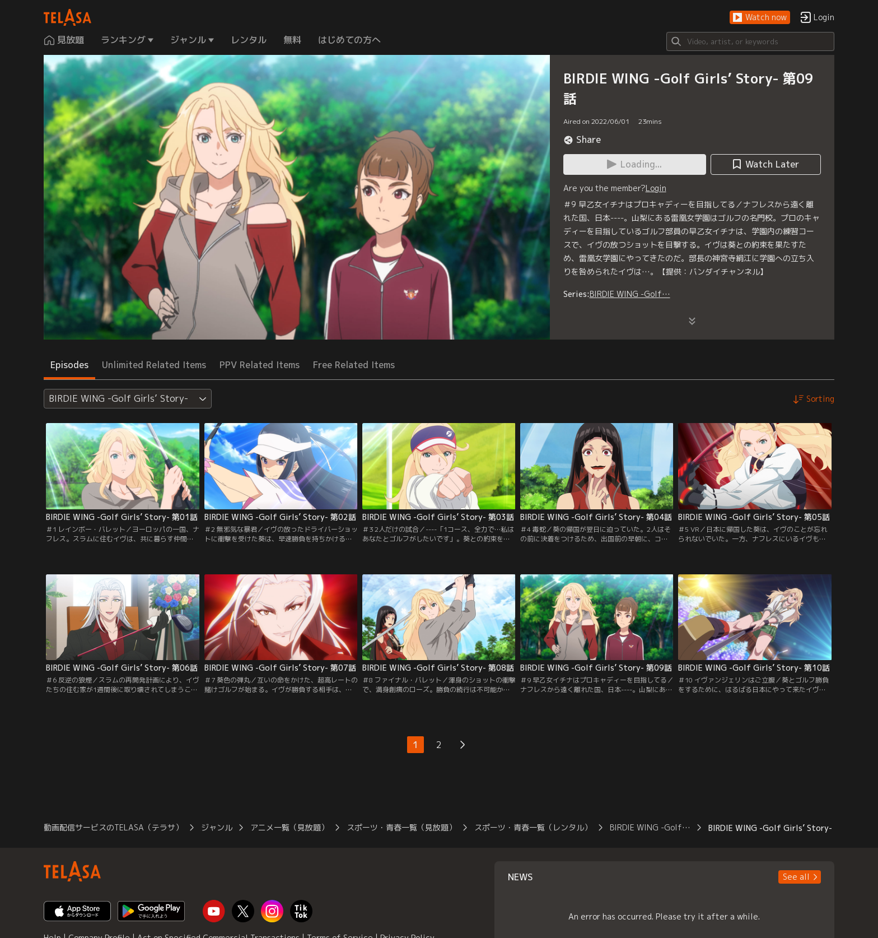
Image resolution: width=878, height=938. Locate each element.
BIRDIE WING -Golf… (630, 294)
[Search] (750, 41)
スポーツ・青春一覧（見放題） (401, 827)
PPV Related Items (260, 365)
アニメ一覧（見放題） (289, 827)
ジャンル (216, 827)
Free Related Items (354, 365)
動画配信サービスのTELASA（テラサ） (113, 827)
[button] (760, 18)
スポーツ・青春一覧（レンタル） (533, 827)
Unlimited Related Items (154, 365)
